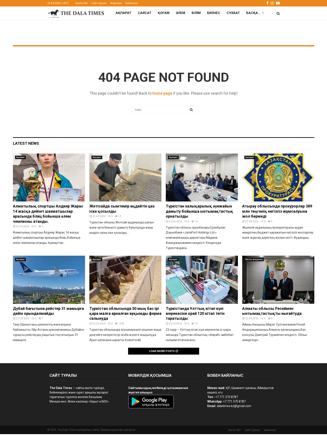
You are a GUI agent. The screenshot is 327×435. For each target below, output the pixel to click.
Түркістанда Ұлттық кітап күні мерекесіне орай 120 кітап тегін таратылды (195, 314)
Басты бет (82, 3)
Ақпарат (123, 13)
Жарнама (116, 3)
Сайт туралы (99, 3)
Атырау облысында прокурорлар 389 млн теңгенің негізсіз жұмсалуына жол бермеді (277, 212)
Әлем (180, 13)
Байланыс (132, 3)
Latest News (26, 144)
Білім (196, 13)
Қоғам (163, 13)
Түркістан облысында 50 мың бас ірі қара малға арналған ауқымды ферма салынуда (125, 314)
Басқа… (253, 13)
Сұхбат (233, 13)
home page (162, 94)
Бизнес (213, 13)
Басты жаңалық (254, 260)
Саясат (144, 13)
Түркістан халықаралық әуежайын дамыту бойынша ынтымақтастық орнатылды (199, 212)
